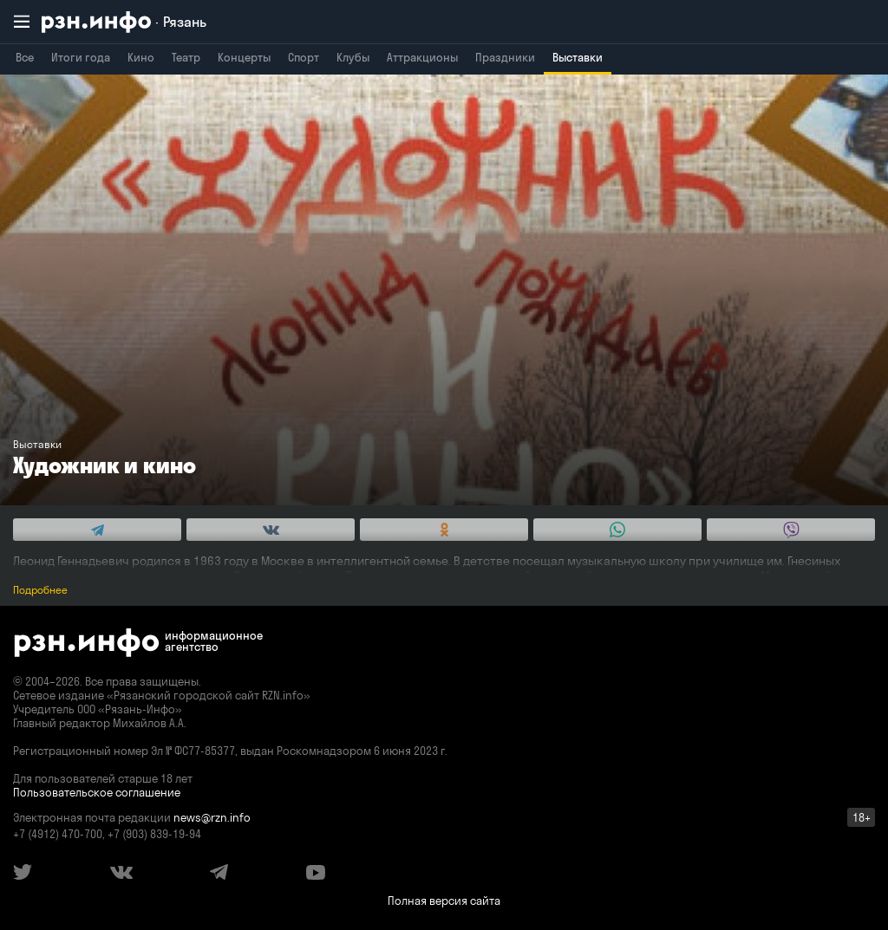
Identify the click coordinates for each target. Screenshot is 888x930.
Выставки (577, 57)
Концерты (244, 57)
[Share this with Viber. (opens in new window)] (791, 529)
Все (25, 57)
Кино (140, 57)
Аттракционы (422, 57)
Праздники (505, 57)
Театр (186, 57)
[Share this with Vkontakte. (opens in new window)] (270, 529)
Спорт (303, 57)
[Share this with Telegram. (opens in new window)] (97, 529)
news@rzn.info (212, 817)
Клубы (352, 57)
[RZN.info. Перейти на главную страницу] (124, 22)
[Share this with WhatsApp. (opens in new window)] (617, 529)
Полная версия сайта (444, 900)
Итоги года (80, 57)
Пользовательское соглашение (96, 792)
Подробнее (40, 589)
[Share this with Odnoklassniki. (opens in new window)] (444, 529)
